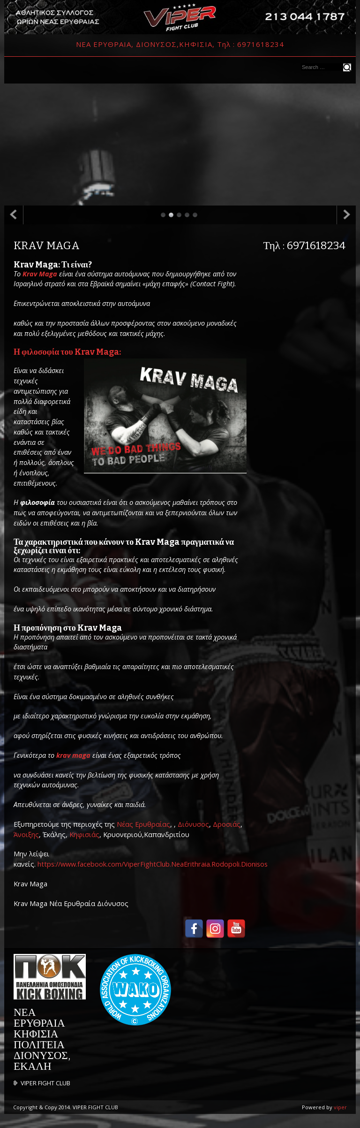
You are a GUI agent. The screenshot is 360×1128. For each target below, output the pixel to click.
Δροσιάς (226, 824)
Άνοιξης (26, 834)
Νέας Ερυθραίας (143, 824)
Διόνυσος (193, 824)
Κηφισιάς (84, 834)
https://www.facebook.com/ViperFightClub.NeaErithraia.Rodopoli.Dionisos (153, 864)
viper (340, 1107)
